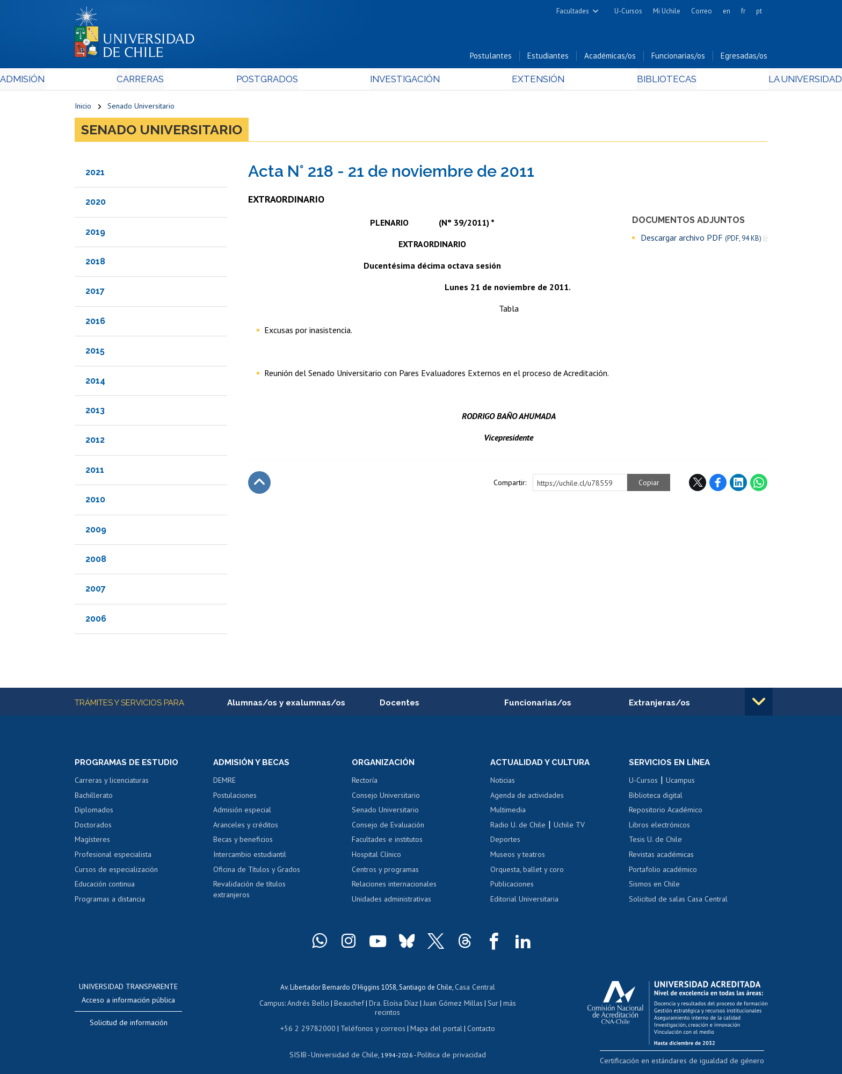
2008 (95, 562)
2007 (95, 591)
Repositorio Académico (665, 813)
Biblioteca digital (656, 798)
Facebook (718, 485)
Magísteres (92, 843)
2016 (95, 323)
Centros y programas (385, 872)
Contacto (473, 1019)
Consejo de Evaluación (388, 828)
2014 (95, 383)
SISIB (303, 1044)
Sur (475, 1004)
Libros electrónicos (659, 828)
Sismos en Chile (654, 887)
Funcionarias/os (678, 58)
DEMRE (224, 783)
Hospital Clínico (376, 857)
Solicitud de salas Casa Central (678, 902)
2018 (95, 264)
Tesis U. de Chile (655, 843)
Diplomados (94, 813)
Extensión (512, 81)
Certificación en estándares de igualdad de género (691, 1063)
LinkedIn (738, 484)
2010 (95, 502)
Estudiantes (548, 58)
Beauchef (337, 1004)
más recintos (504, 1004)
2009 (95, 532)
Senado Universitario (141, 108)
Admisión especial (242, 813)
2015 (95, 353)
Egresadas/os (744, 58)
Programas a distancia (110, 902)
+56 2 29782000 (312, 1019)
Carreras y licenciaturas (112, 783)
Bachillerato (94, 798)
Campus (264, 1004)
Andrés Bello (298, 1004)
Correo (701, 11)
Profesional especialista (113, 857)
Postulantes (491, 58)
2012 (95, 442)
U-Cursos (628, 11)
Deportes (505, 843)
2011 (94, 472)
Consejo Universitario (386, 798)
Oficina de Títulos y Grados (256, 872)
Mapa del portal (430, 1019)
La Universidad (727, 81)
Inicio (83, 108)
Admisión (99, 81)
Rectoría (365, 783)
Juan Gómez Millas (437, 1004)
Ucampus (680, 783)
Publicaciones (512, 887)
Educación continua (105, 887)
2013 (95, 413)
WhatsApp (758, 484)
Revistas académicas (661, 857)
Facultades (572, 11)
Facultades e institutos (387, 843)
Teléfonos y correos (371, 1019)
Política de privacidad (448, 1044)
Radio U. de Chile (518, 828)
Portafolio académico (663, 872)
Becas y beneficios (243, 843)
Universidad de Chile (345, 1044)
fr (743, 11)
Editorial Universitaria (524, 902)
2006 (95, 621)
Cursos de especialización (116, 872)
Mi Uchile (666, 11)
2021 (95, 174)
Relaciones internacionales (394, 887)
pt (759, 11)
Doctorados (93, 828)
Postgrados (291, 81)
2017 (95, 294)
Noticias (502, 783)
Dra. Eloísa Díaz (380, 1004)
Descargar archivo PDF (701, 240)
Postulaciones (235, 798)
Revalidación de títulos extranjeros (249, 892)
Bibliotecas (613, 81)
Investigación (404, 81)
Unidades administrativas (391, 902)
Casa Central (474, 989)
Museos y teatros (517, 857)
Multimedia (508, 813)
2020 (95, 204)
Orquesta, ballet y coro (527, 872)
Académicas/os (610, 58)
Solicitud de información (129, 1025)
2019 (95, 234)
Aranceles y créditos (245, 828)
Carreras (190, 81)
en (726, 11)
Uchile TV (569, 828)
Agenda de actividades (527, 798)
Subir (259, 484)
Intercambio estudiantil (249, 857)
